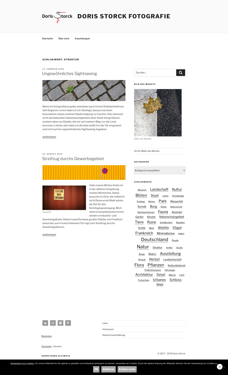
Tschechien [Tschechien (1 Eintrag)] (143, 280)
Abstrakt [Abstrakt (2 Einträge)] (177, 212)
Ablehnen (108, 369)
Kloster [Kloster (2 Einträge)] (151, 216)
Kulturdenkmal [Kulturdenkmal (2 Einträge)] (176, 265)
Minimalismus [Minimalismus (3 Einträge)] (166, 233)
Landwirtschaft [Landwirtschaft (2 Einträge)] (172, 259)
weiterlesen (49, 136)
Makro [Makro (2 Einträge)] (152, 253)
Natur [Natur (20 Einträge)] (143, 246)
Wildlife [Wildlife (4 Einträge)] (163, 228)
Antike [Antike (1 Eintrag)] (169, 247)
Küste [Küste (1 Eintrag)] (164, 206)
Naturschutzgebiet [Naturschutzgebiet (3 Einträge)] (171, 216)
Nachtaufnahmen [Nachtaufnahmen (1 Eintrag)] (146, 212)
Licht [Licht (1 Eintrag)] (181, 275)
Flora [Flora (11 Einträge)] (139, 264)
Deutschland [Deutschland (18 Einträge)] (154, 239)
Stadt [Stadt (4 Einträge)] (155, 195)
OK (96, 369)
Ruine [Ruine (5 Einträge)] (151, 222)
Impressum (108, 329)
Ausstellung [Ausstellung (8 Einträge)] (170, 253)
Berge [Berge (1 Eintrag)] (142, 254)
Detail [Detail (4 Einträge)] (161, 274)
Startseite (47, 38)
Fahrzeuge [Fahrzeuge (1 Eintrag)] (170, 270)
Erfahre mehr (127, 369)
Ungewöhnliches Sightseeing (69, 73)
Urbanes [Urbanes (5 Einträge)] (159, 280)
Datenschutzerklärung (113, 335)
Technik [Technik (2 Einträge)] (141, 206)
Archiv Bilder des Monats (146, 151)
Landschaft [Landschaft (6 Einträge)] (159, 189)
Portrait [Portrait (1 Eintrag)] (142, 259)
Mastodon (46, 336)
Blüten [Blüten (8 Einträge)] (141, 195)
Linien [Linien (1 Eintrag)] (165, 196)
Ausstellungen (82, 38)
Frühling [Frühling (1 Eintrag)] (141, 201)
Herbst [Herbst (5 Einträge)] (154, 259)
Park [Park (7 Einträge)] (163, 201)
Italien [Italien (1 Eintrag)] (181, 233)
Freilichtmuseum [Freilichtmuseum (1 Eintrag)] (153, 270)
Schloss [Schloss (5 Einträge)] (176, 280)
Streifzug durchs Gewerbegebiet (73, 158)
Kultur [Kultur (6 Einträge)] (177, 189)
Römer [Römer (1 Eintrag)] (151, 201)
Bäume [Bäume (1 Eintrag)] (172, 275)
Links (105, 323)
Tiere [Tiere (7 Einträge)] (139, 222)
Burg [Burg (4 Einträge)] (153, 206)
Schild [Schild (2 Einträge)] (141, 227)
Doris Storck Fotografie (124, 16)
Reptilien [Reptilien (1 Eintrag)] (180, 222)
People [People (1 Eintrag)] (175, 240)
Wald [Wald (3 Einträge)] (159, 284)
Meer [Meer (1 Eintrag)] (151, 228)
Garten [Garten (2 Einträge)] (139, 216)
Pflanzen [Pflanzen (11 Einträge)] (156, 264)
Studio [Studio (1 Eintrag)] (179, 247)
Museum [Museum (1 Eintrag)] (142, 190)
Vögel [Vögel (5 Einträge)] (177, 228)
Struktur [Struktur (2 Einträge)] (157, 247)
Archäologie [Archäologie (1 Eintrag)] (178, 196)
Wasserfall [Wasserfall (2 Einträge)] (176, 201)
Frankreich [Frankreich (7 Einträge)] (144, 233)
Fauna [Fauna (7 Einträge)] (163, 212)
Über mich (63, 38)
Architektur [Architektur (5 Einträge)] (144, 274)
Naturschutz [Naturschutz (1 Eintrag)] (176, 206)
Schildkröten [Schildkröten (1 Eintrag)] (166, 222)
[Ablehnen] (224, 367)
